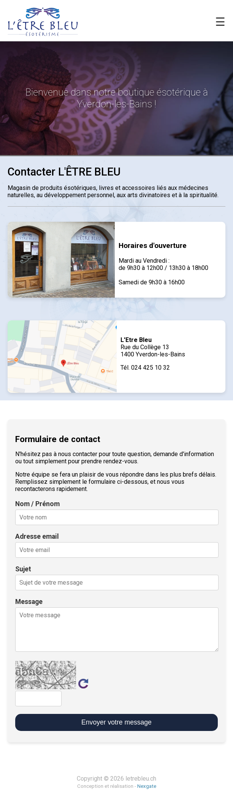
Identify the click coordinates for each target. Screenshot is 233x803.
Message (29, 601)
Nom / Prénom (37, 504)
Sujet (23, 569)
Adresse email (37, 536)
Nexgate (146, 786)
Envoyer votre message (116, 722)
